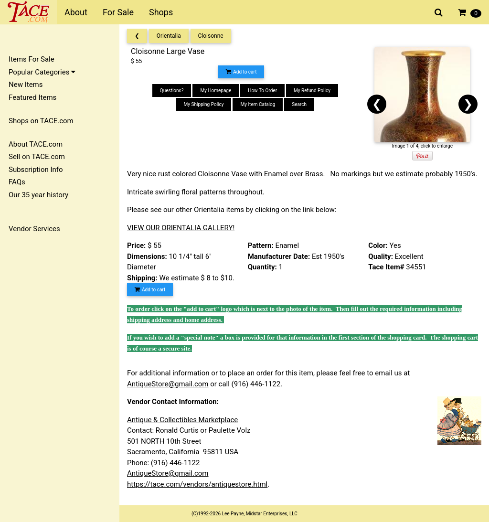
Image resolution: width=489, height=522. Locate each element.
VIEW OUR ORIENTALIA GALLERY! (180, 228)
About (75, 12)
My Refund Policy (312, 90)
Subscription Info (36, 169)
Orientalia (169, 35)
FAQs (17, 182)
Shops (161, 12)
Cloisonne (210, 35)
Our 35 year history (38, 195)
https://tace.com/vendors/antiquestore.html (197, 484)
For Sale (118, 12)
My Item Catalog (257, 104)
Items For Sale (31, 59)
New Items (26, 84)
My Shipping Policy (204, 104)
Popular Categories (42, 72)
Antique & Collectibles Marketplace (182, 419)
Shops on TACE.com (41, 121)
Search (299, 104)
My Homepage (215, 90)
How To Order (262, 90)
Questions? (172, 90)
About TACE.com (36, 144)
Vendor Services (34, 228)
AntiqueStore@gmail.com (168, 384)
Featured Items (32, 97)
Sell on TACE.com (37, 156)
